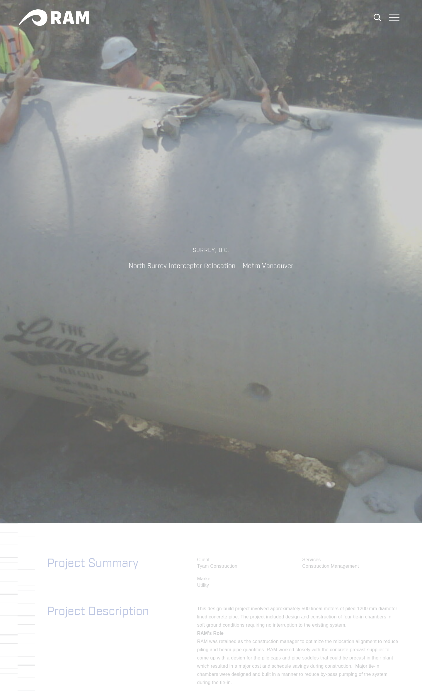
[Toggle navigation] (394, 18)
